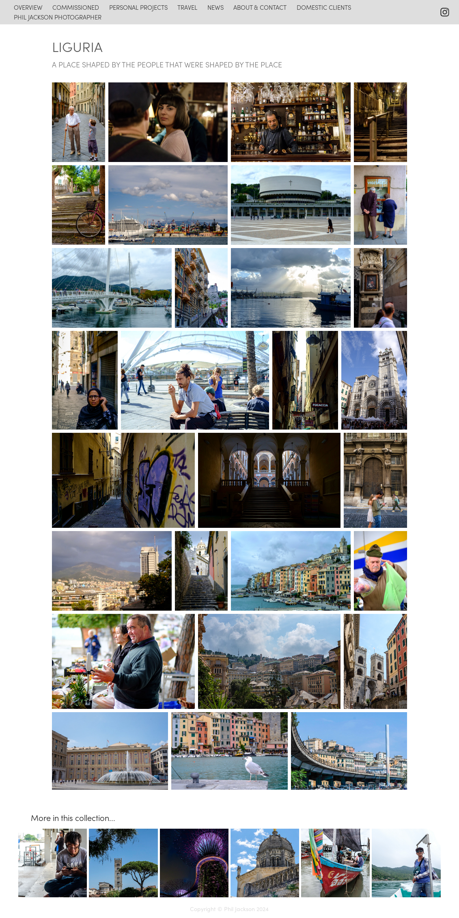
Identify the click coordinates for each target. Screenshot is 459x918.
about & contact (260, 7)
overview (28, 7)
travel (187, 7)
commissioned (75, 7)
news (215, 7)
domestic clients (324, 7)
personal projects (138, 7)
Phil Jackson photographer (57, 17)
